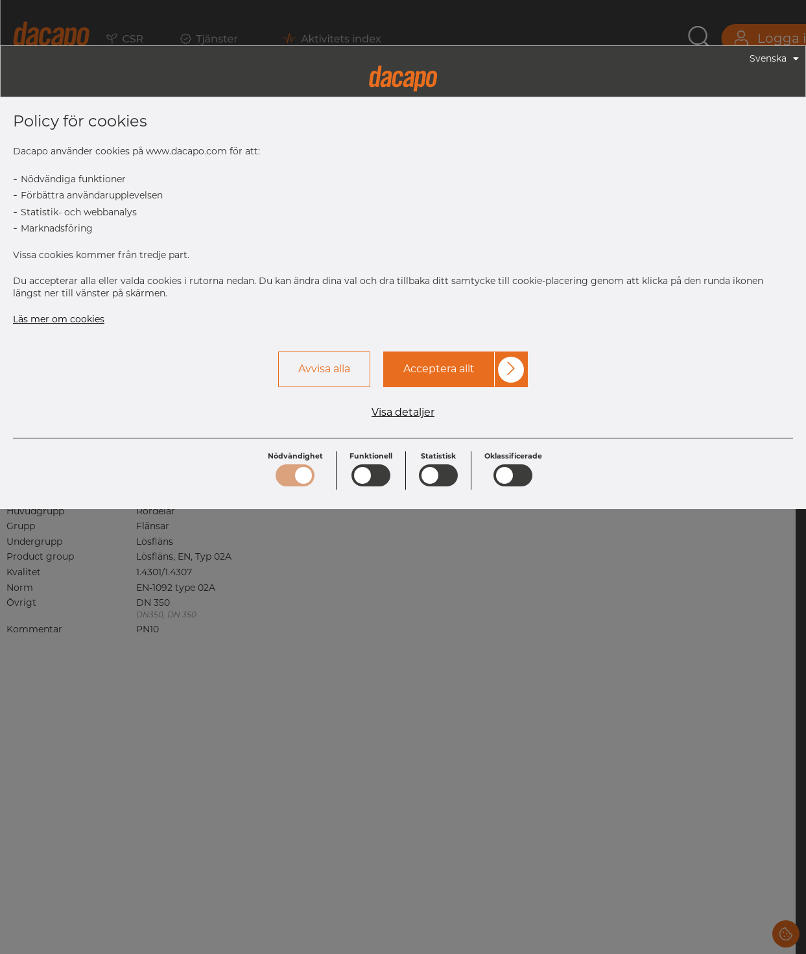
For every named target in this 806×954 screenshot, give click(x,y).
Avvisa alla (324, 369)
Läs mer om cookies (58, 319)
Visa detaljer (403, 412)
